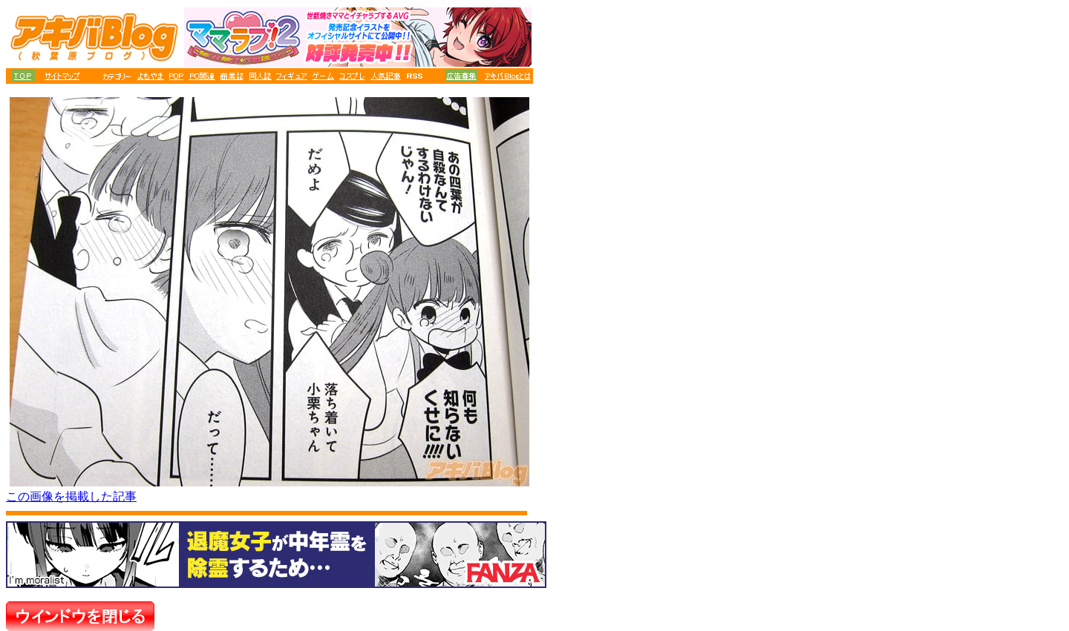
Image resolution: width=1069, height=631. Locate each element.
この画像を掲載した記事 (71, 496)
